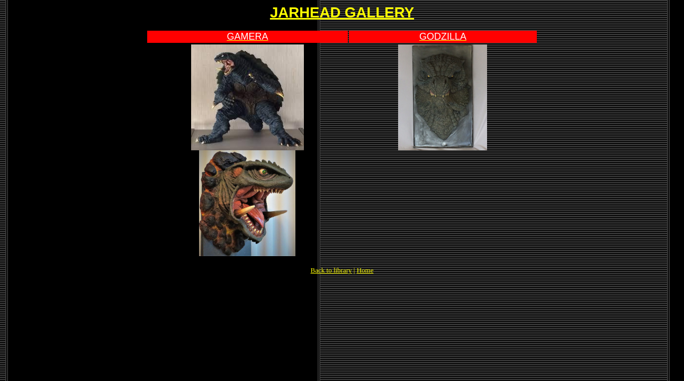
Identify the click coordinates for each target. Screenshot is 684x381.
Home (365, 270)
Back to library (331, 270)
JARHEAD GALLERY (342, 12)
